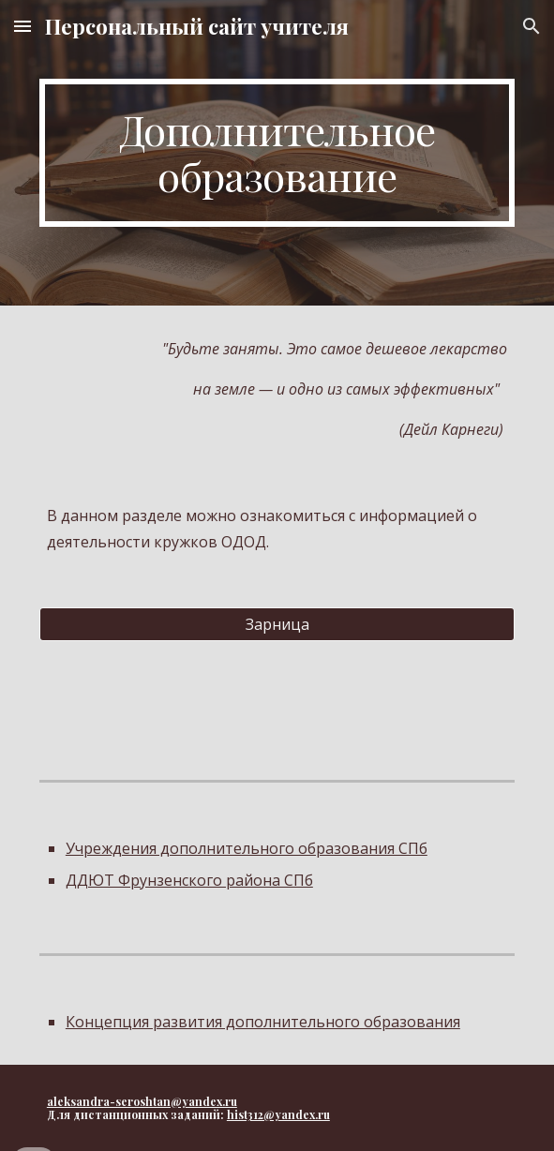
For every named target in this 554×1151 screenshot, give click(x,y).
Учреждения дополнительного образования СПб (246, 848)
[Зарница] (277, 624)
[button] (22, 26)
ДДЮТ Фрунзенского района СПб (189, 880)
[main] (277, 153)
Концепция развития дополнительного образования (263, 1021)
